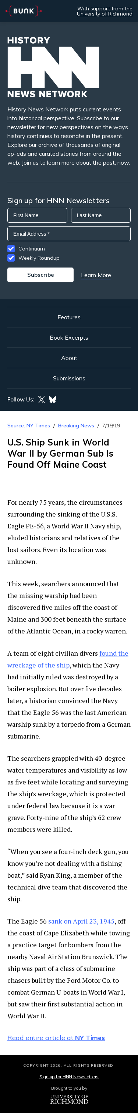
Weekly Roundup (39, 258)
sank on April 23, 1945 (81, 921)
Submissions (69, 378)
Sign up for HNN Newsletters (69, 1076)
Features (69, 317)
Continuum (31, 248)
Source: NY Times (28, 425)
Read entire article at (56, 1037)
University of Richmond (104, 13)
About (69, 358)
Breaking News (76, 425)
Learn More (96, 275)
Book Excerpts (69, 337)
